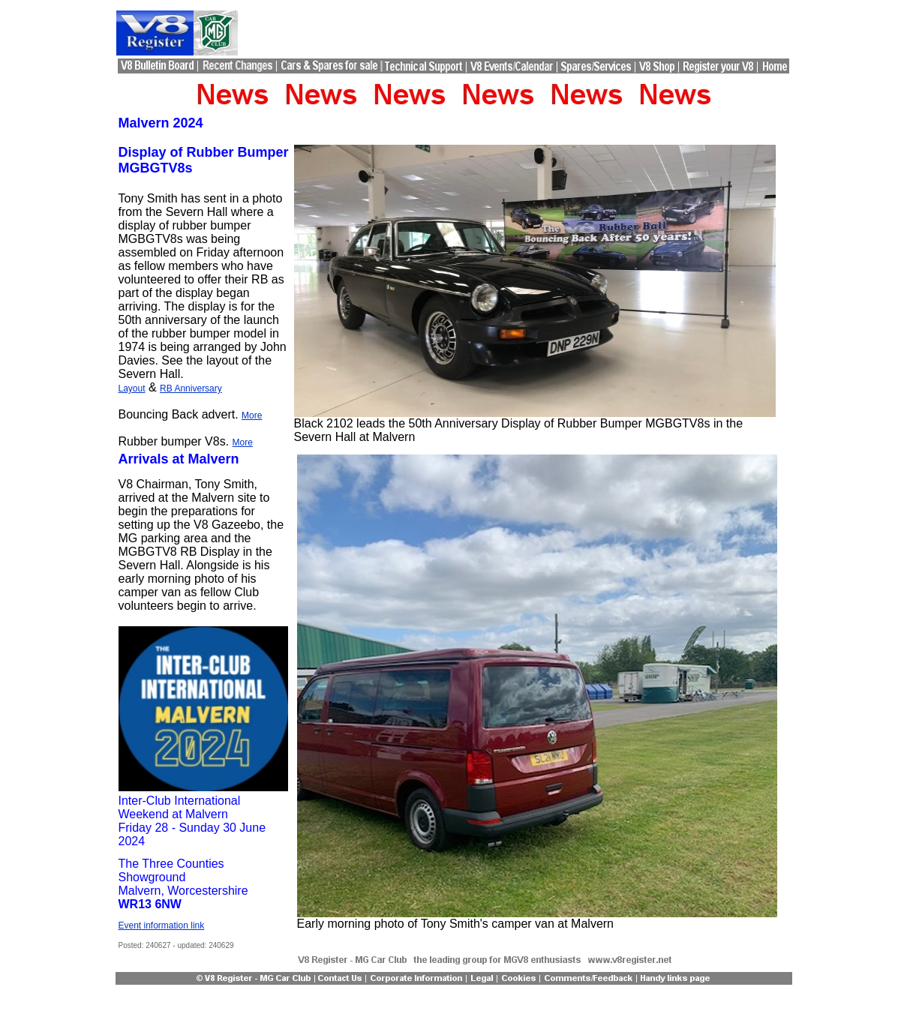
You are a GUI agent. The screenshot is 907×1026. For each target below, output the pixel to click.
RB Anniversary (191, 388)
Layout (132, 388)
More (252, 415)
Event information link (162, 925)
